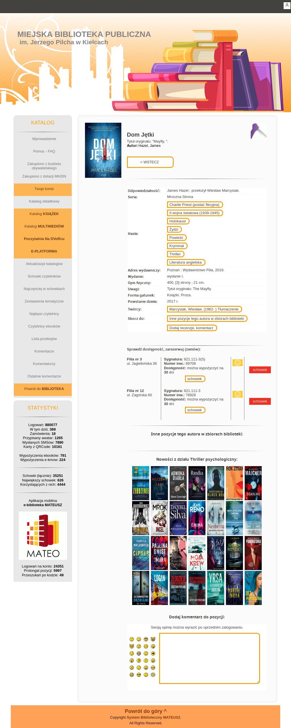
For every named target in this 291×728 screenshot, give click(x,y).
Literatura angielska (185, 262)
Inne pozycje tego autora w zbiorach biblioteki (206, 318)
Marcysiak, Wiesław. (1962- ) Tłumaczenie (203, 309)
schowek (194, 379)
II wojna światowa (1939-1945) (194, 213)
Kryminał (176, 246)
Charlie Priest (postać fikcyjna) (194, 205)
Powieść (176, 237)
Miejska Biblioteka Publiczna (84, 34)
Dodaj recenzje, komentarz (191, 328)
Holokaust (177, 221)
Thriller (175, 254)
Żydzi (173, 229)
